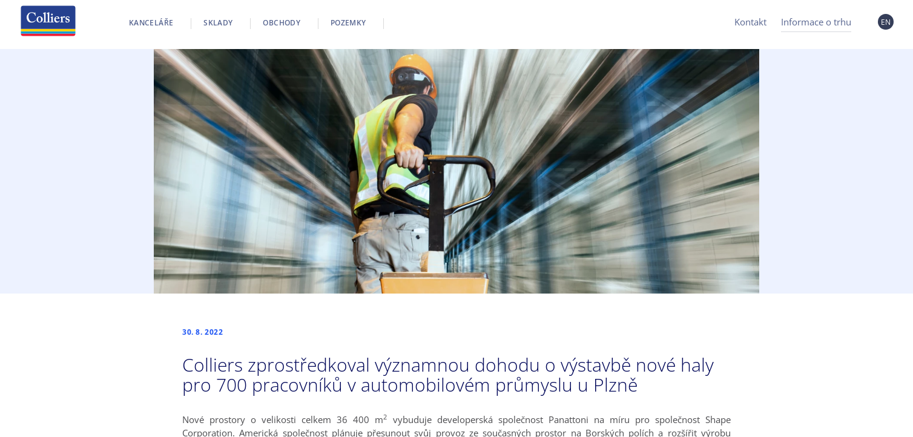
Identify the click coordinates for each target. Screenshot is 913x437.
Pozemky (348, 23)
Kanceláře (151, 23)
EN (886, 22)
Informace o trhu (816, 22)
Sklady (217, 23)
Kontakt (750, 22)
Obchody (281, 23)
